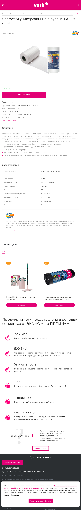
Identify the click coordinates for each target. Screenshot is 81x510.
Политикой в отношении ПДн (32, 488)
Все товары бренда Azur (14, 231)
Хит (3, 252)
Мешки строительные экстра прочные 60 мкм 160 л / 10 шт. (57, 298)
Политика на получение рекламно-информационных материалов (28, 479)
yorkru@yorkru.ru (12, 468)
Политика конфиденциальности (15, 476)
